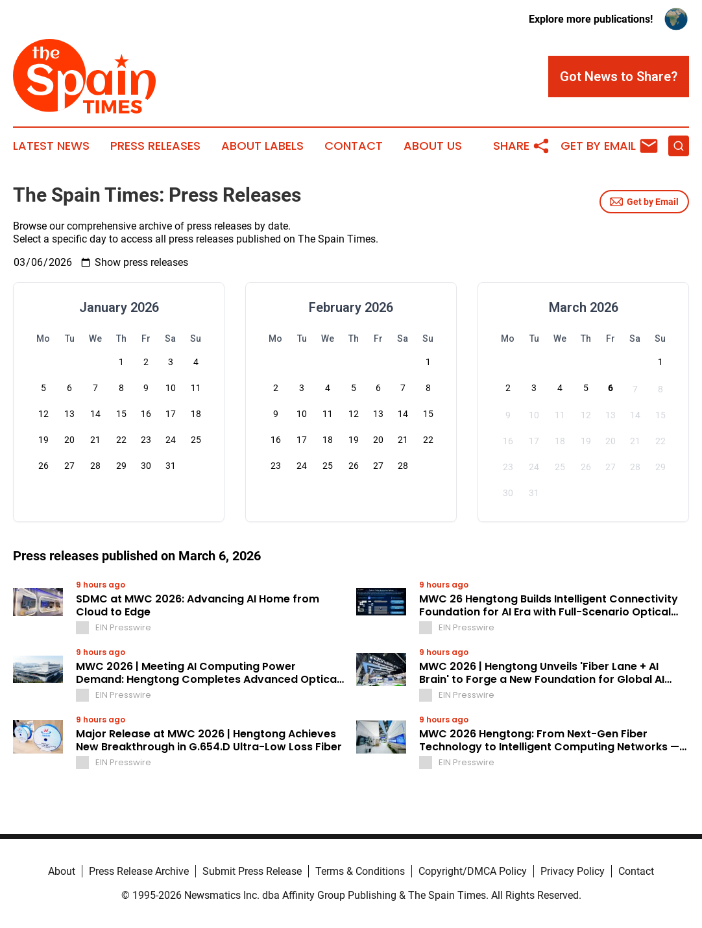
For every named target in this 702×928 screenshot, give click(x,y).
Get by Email (644, 201)
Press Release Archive (139, 871)
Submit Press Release (252, 871)
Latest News (51, 146)
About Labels (262, 146)
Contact (353, 146)
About (61, 871)
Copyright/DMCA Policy (472, 871)
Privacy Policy (572, 871)
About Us (433, 146)
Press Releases (155, 146)
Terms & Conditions (360, 871)
